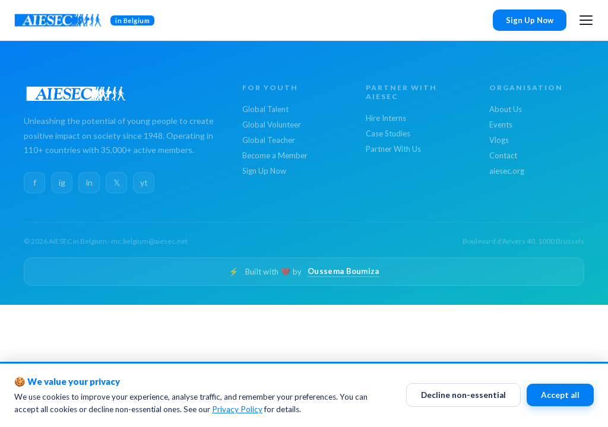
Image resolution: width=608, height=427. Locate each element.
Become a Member (275, 155)
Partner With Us (393, 149)
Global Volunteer (271, 124)
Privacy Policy (237, 410)
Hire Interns (386, 118)
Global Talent (265, 109)
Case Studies (388, 133)
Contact (503, 155)
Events (500, 124)
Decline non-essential (463, 395)
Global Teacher (268, 140)
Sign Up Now (529, 20)
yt (144, 182)
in (89, 182)
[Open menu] (586, 20)
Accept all (560, 395)
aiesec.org (506, 171)
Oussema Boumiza (343, 271)
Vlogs (499, 140)
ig (62, 182)
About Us (505, 109)
